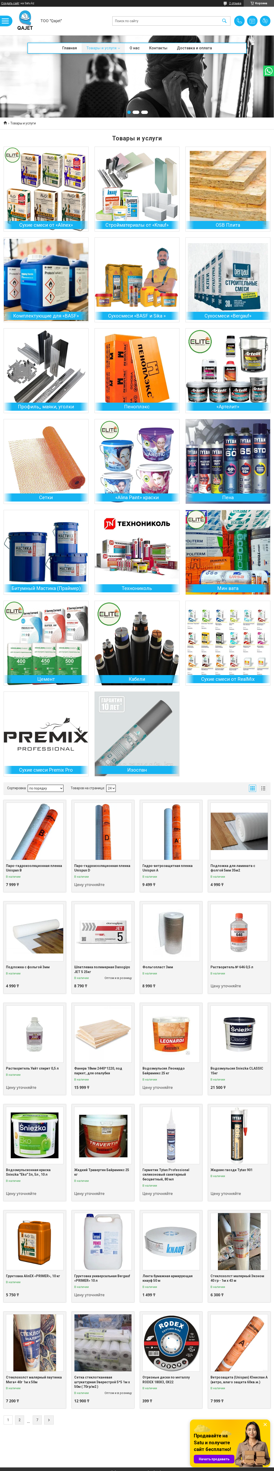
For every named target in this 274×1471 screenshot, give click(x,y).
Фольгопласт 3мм (157, 967)
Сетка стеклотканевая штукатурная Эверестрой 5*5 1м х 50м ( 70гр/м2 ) (102, 1382)
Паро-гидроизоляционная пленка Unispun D (102, 868)
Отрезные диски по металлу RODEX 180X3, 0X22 (166, 1379)
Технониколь (137, 588)
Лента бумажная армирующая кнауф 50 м (167, 1278)
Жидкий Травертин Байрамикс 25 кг (101, 1172)
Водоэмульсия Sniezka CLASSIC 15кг (237, 1070)
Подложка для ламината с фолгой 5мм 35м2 (233, 868)
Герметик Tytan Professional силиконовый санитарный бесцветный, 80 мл (165, 1174)
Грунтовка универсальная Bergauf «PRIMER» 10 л (102, 1278)
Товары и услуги (101, 48)
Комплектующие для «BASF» (46, 316)
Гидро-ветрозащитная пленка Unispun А (167, 868)
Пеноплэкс (137, 407)
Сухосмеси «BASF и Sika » (137, 316)
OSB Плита (228, 225)
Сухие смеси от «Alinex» (46, 225)
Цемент (46, 679)
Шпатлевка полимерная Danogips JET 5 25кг (102, 969)
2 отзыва (235, 3)
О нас (135, 48)
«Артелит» (227, 407)
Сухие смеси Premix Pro (46, 770)
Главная (69, 48)
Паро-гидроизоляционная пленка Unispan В (34, 868)
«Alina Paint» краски (137, 497)
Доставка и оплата (194, 48)
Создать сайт (10, 3)
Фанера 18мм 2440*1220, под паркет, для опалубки (98, 1070)
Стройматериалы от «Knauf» (137, 225)
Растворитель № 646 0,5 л (232, 967)
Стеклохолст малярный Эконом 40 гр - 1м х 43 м (237, 1278)
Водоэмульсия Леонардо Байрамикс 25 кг (163, 1070)
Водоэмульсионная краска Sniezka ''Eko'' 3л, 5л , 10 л (28, 1172)
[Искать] (224, 21)
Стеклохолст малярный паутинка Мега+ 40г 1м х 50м (34, 1379)
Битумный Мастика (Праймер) (46, 588)
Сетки (46, 497)
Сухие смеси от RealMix (228, 679)
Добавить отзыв (265, 21)
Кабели (137, 679)
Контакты (158, 48)
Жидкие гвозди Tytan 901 (232, 1170)
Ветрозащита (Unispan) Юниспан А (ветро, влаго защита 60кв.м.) (239, 1379)
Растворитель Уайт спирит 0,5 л (32, 1068)
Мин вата (227, 588)
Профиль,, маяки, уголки (46, 407)
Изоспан (137, 770)
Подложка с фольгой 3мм (28, 967)
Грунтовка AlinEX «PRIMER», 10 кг (33, 1276)
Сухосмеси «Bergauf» (228, 316)
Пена (228, 497)
